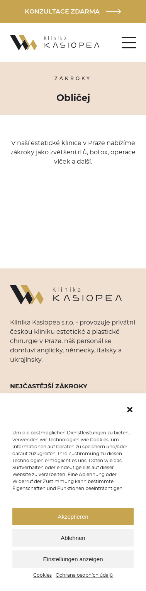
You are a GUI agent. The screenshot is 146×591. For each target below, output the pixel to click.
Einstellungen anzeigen (73, 559)
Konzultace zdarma (73, 12)
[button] (130, 409)
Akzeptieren (73, 516)
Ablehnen (73, 538)
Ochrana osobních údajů (84, 575)
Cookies (42, 575)
